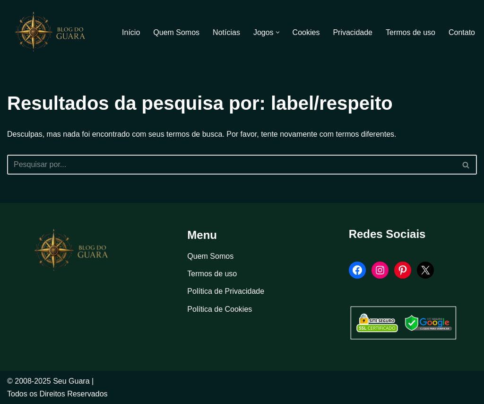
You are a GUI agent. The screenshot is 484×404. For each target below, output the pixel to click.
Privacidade (352, 32)
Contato (462, 32)
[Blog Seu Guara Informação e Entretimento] (54, 32)
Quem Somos (176, 32)
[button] (277, 32)
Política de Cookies (219, 309)
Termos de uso (410, 32)
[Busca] (231, 165)
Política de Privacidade (225, 291)
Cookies (306, 32)
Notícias (226, 32)
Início (131, 32)
